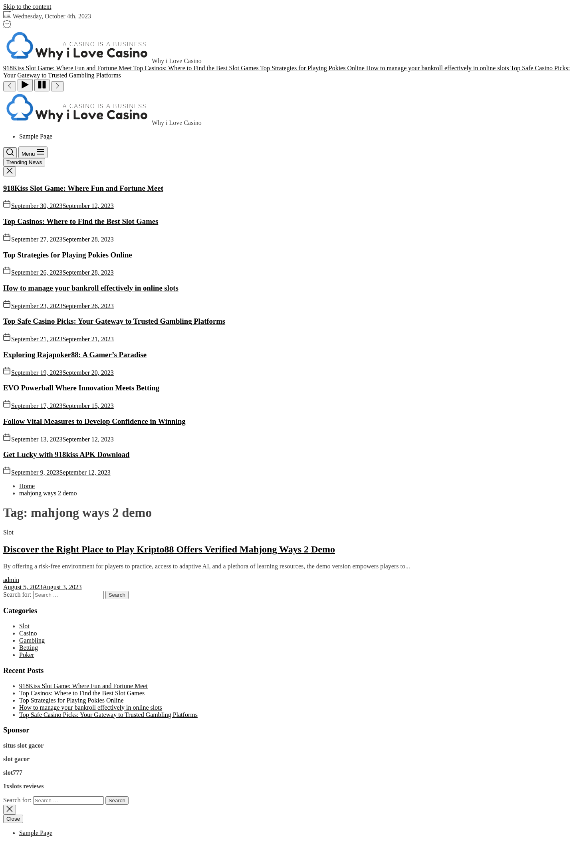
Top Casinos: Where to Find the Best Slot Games (80, 221)
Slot (8, 532)
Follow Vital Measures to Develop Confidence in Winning (94, 421)
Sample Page (35, 136)
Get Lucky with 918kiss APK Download (66, 454)
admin (11, 579)
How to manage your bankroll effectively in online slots (90, 288)
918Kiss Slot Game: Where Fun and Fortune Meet (83, 188)
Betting (28, 647)
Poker (26, 654)
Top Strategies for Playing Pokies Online (67, 255)
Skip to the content (27, 6)
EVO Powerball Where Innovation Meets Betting (81, 388)
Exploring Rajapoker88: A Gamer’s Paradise (75, 354)
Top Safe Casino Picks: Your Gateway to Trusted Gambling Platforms (114, 321)
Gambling (32, 640)
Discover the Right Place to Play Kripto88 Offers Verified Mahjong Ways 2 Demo (169, 549)
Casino (28, 633)
